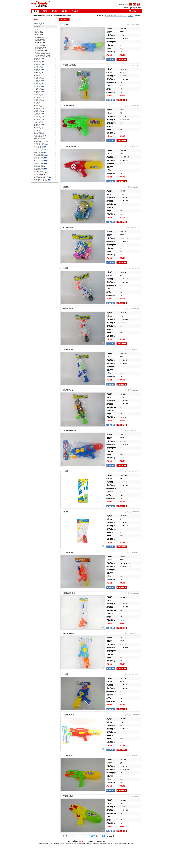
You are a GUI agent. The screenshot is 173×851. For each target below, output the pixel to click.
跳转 (103, 836)
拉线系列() (39, 89)
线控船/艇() (39, 37)
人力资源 (75, 11)
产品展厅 (44, 11)
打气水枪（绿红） (68, 755)
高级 (138, 15)
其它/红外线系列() (40, 172)
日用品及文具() (41, 144)
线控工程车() (40, 45)
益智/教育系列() (41, 150)
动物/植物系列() (41, 158)
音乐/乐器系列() (41, 161)
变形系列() (39, 125)
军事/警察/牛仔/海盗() (43, 180)
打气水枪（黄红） (68, 796)
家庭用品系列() (41, 141)
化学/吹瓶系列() (39, 166)
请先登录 (122, 55)
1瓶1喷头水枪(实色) (69, 593)
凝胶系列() (39, 114)
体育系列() (39, 111)
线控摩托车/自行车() (42, 53)
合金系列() (39, 78)
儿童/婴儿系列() (41, 155)
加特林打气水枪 (68, 309)
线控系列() (38, 26)
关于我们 (54, 11)
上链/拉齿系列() (40, 163)
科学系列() (38, 130)
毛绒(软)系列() (39, 139)
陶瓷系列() (38, 103)
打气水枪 (66, 24)
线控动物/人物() (41, 50)
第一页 (65, 836)
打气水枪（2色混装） (69, 65)
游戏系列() (39, 108)
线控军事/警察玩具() (42, 56)
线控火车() (39, 32)
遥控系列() (39, 59)
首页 (35, 11)
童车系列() (39, 86)
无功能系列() (39, 133)
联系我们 (64, 11)
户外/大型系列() (40, 152)
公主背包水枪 (67, 187)
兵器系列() (39, 81)
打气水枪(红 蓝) (68, 552)
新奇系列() (39, 73)
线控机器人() (40, 42)
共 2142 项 (110, 836)
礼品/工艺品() (40, 136)
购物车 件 (135, 11)
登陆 (56, 15)
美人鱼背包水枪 (68, 227)
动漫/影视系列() (40, 169)
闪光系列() (39, 119)
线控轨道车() (40, 40)
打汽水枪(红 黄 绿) (69, 715)
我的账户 (127, 8)
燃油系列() (38, 106)
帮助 (132, 8)
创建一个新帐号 (66, 15)
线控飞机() (39, 35)
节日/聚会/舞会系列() (42, 177)
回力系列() (39, 97)
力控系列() (39, 92)
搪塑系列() (39, 70)
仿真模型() (38, 122)
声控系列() (38, 95)
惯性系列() (39, 24)
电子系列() (39, 62)
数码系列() (38, 128)
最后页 (92, 836)
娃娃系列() (39, 84)
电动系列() (39, 64)
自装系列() (39, 100)
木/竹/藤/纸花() (40, 147)
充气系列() (38, 75)
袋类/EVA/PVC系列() (41, 174)
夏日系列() (39, 117)
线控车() (38, 29)
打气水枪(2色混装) (69, 106)
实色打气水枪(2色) (69, 633)
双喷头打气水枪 (68, 349)
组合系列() (38, 67)
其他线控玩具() (40, 48)
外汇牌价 (138, 8)
